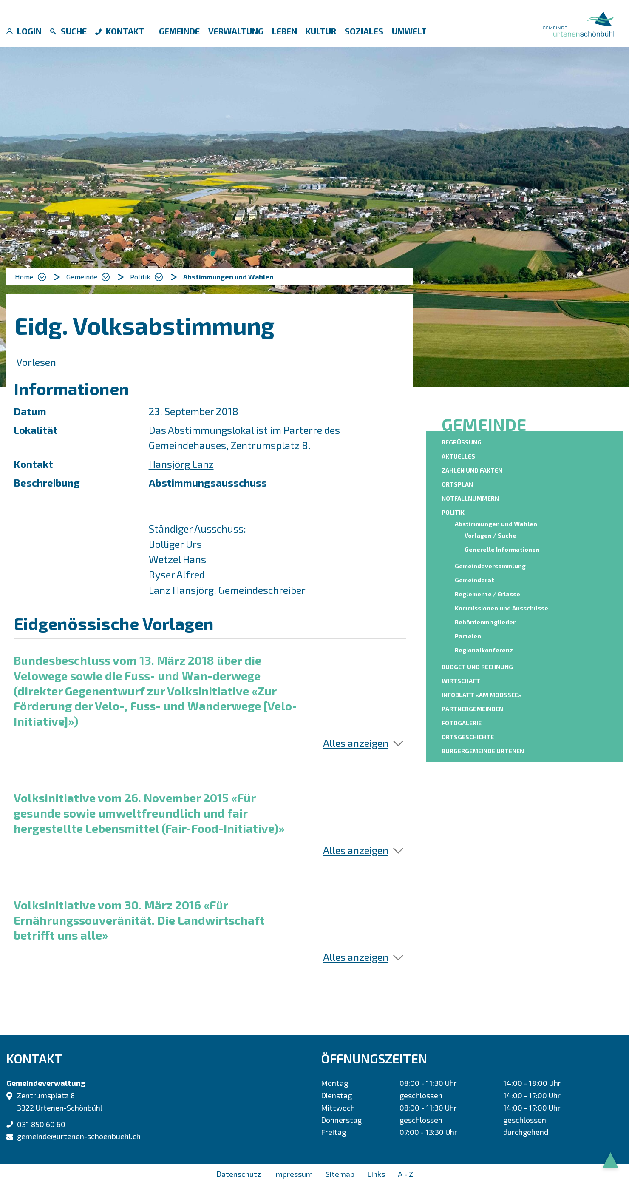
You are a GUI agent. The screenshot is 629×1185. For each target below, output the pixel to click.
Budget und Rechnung (477, 666)
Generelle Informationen (502, 549)
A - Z (405, 1174)
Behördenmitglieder (485, 622)
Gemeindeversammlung (490, 566)
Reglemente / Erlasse (487, 594)
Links (376, 1174)
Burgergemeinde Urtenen (483, 751)
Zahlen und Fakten (472, 470)
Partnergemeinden (472, 708)
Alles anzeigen (355, 743)
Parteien (468, 636)
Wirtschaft (461, 680)
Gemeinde (179, 31)
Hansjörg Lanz (181, 464)
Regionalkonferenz (484, 650)
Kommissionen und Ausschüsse (501, 608)
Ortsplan (457, 484)
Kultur (321, 31)
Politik (453, 512)
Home (24, 277)
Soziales (364, 31)
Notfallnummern (470, 498)
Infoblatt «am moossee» (481, 694)
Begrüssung (462, 442)
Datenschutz (238, 1174)
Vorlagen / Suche (490, 535)
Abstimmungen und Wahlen (497, 523)
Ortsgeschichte (468, 737)
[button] (88, 277)
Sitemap (340, 1174)
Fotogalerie (462, 722)
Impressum (293, 1174)
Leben (284, 31)
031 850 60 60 (41, 1124)
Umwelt (409, 31)
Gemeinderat (474, 580)
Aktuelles (458, 456)
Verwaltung (236, 31)
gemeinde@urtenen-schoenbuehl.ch (79, 1136)
